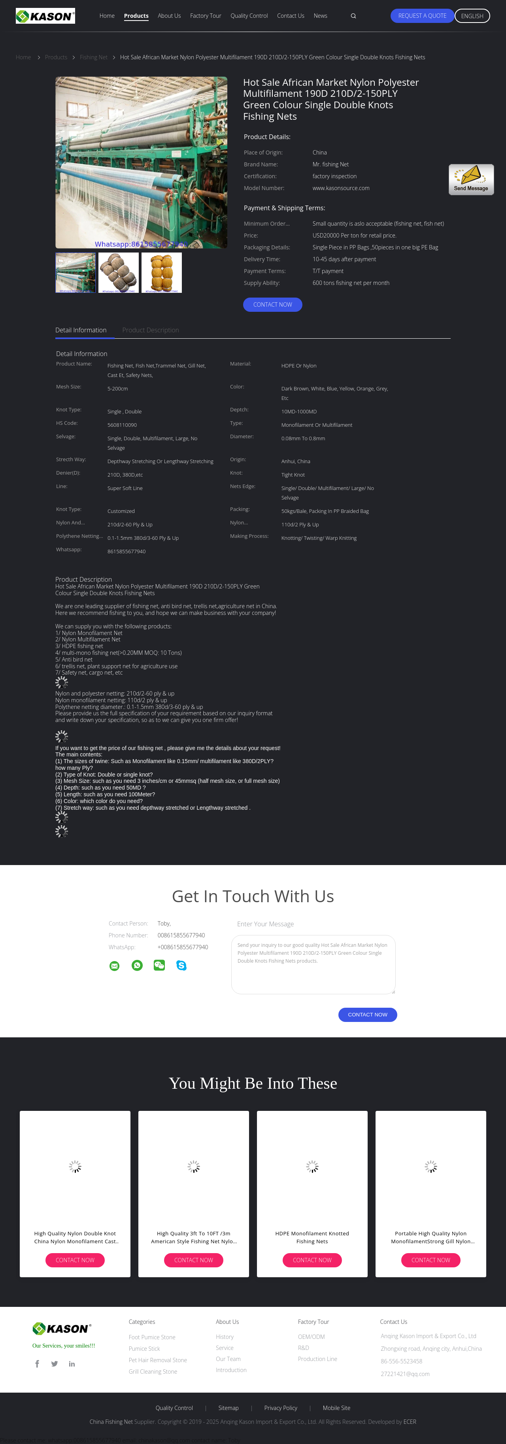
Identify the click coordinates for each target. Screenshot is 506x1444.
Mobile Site (336, 1408)
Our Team (228, 1359)
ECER (410, 1421)
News (320, 15)
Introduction (231, 1370)
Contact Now (272, 304)
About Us (169, 15)
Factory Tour (205, 15)
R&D (303, 1348)
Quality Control (249, 15)
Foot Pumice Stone (152, 1337)
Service (225, 1348)
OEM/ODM (311, 1336)
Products (136, 15)
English (472, 16)
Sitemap (229, 1408)
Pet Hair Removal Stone (158, 1360)
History (225, 1336)
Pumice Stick (144, 1348)
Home (107, 15)
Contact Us (290, 15)
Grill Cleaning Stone (153, 1371)
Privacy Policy (280, 1408)
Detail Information (81, 330)
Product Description (151, 330)
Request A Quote (422, 15)
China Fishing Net (111, 1421)
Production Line (317, 1359)
